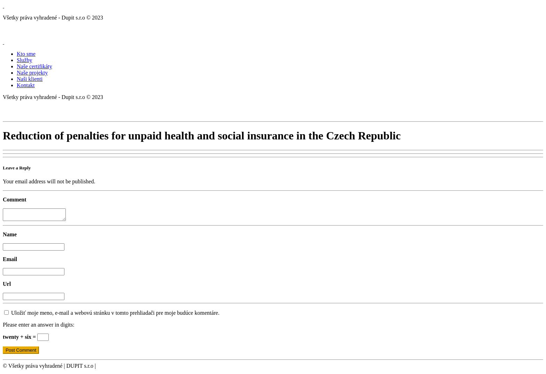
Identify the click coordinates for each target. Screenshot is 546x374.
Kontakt (26, 85)
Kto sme (26, 54)
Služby (24, 60)
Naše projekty (32, 73)
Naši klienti (29, 79)
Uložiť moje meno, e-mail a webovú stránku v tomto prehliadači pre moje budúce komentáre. (115, 315)
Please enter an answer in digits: (39, 327)
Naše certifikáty (34, 66)
